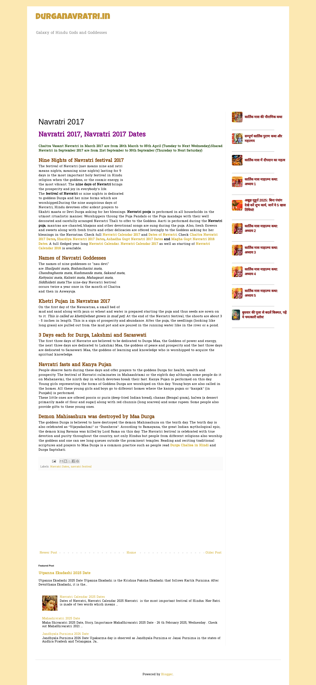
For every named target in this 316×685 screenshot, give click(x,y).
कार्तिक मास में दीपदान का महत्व (265, 160)
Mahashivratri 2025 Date (61, 618)
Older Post (213, 553)
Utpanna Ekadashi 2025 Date (64, 573)
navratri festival (81, 467)
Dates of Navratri (162, 235)
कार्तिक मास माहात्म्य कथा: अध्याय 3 (261, 250)
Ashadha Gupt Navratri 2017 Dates (134, 239)
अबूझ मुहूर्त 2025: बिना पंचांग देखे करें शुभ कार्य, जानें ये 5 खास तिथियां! (265, 205)
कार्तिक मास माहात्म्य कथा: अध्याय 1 (261, 182)
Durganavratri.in (73, 17)
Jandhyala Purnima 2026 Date (65, 634)
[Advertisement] (158, 72)
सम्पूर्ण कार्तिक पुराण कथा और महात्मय (263, 138)
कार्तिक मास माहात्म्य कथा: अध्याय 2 (261, 228)
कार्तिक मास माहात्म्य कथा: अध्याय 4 (261, 271)
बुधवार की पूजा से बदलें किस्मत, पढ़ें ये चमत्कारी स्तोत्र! (264, 315)
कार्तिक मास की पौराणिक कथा (263, 117)
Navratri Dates (59, 467)
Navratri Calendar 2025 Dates (82, 597)
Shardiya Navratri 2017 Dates (81, 239)
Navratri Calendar (104, 244)
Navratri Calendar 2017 (121, 235)
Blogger (167, 674)
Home (131, 553)
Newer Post (48, 553)
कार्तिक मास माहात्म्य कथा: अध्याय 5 (261, 293)
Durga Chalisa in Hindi (189, 445)
